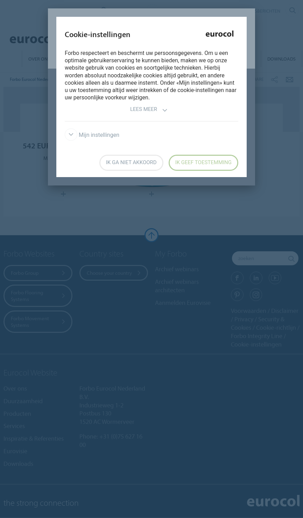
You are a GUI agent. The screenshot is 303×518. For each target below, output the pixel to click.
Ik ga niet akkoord (131, 162)
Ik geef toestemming (203, 162)
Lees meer (149, 110)
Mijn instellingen (92, 135)
